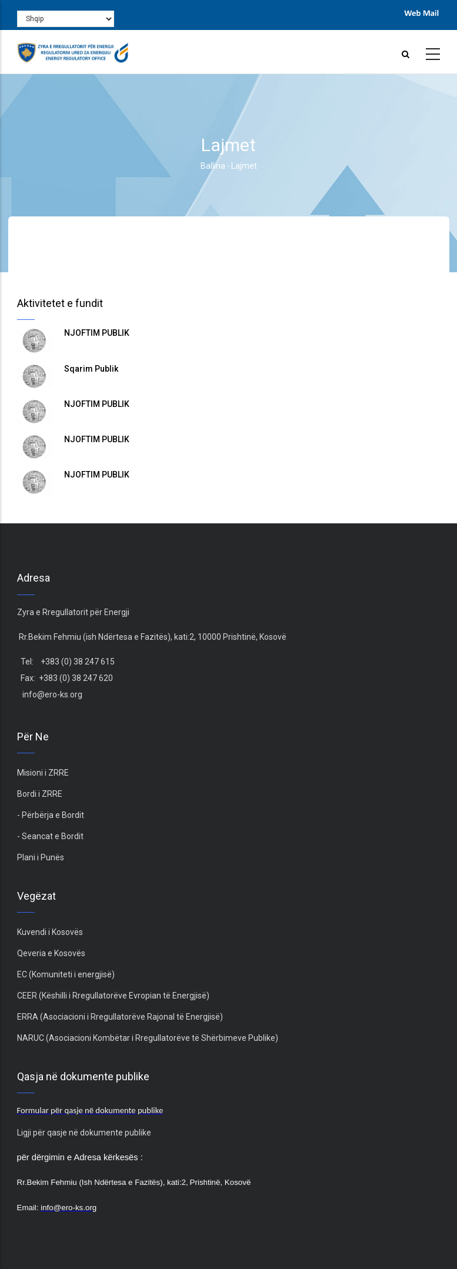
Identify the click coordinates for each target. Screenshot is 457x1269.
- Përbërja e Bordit (50, 815)
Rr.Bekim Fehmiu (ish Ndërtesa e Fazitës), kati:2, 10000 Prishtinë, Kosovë (151, 637)
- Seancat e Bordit (50, 836)
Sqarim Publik (91, 368)
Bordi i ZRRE (39, 794)
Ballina (213, 166)
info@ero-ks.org (52, 694)
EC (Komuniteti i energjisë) (66, 974)
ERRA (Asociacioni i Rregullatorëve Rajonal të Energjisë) (120, 1016)
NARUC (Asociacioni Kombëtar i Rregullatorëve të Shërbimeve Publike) (147, 1038)
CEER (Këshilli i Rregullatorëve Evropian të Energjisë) (113, 995)
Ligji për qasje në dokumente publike (84, 1132)
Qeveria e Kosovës (51, 953)
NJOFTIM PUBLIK (96, 333)
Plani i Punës (40, 857)
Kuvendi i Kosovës (50, 932)
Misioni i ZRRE (43, 772)
